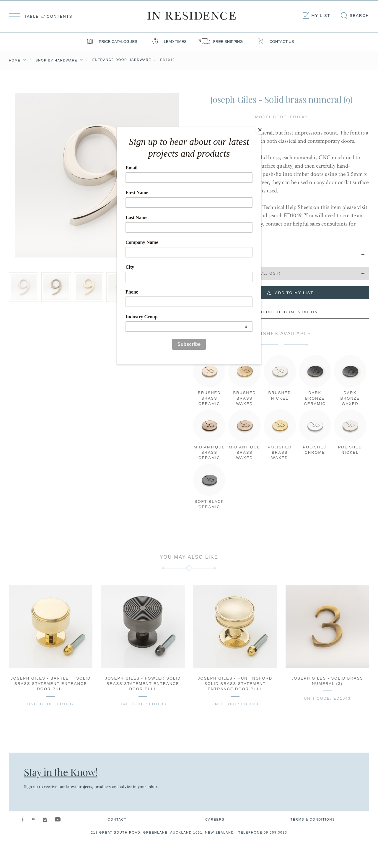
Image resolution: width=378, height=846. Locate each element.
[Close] (259, 128)
